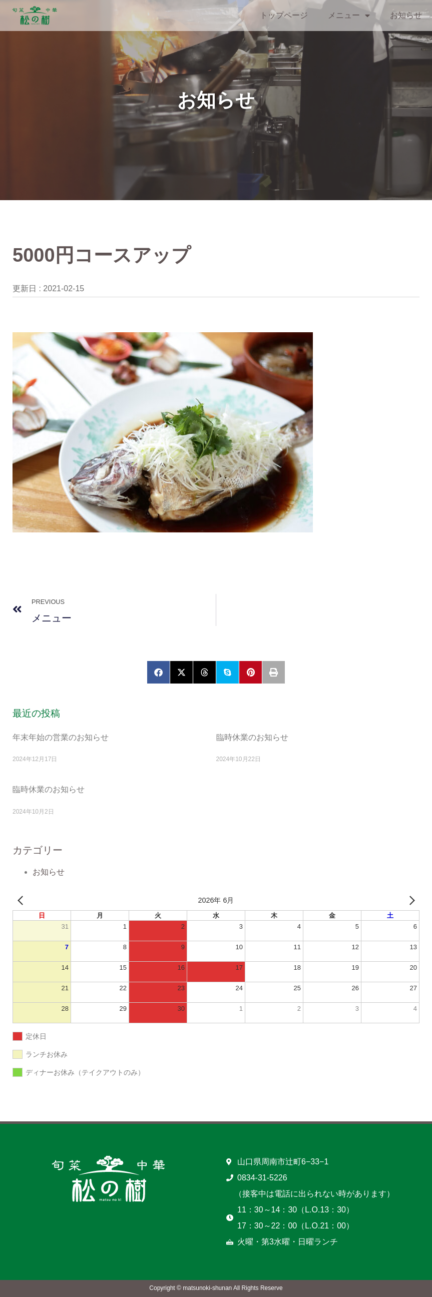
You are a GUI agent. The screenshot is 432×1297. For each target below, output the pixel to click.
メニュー (349, 16)
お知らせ (406, 15)
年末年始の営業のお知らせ (61, 737)
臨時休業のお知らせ (252, 737)
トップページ (284, 15)
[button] (158, 672)
